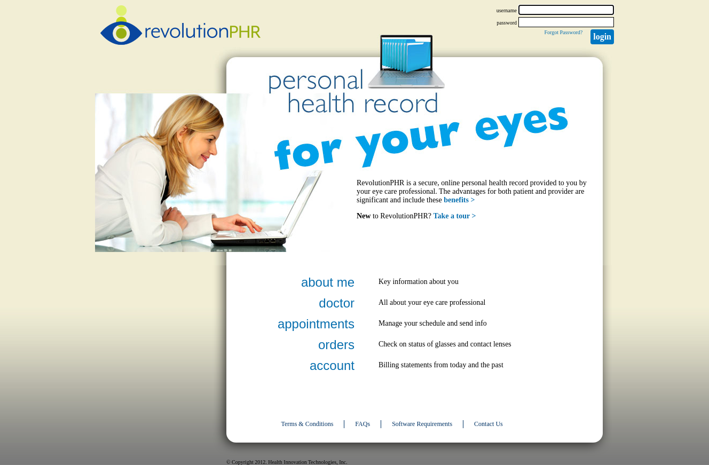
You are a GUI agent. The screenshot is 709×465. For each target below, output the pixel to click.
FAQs (362, 424)
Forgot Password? (563, 32)
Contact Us (488, 424)
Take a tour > (455, 216)
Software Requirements (422, 424)
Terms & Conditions (307, 424)
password (507, 23)
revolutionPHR (180, 26)
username (507, 10)
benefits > (459, 200)
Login (602, 36)
